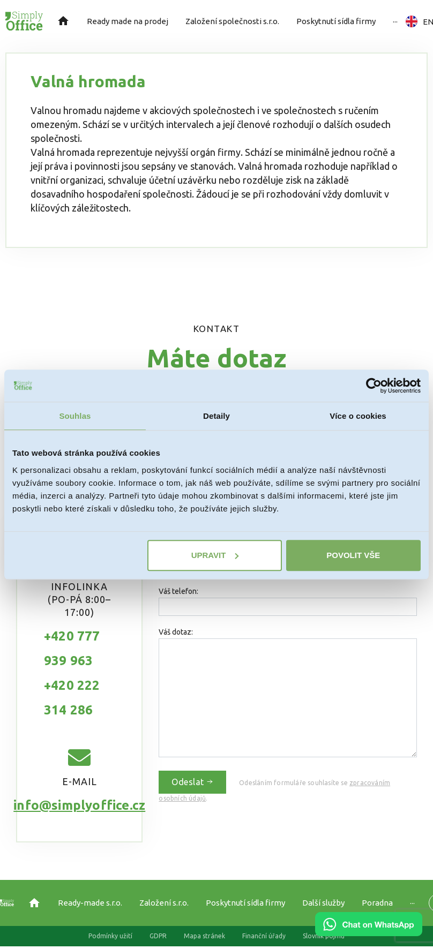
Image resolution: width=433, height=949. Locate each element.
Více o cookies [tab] (358, 415)
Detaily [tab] (216, 415)
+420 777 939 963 (72, 648)
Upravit (215, 555)
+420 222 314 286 (72, 697)
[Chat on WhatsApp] (368, 932)
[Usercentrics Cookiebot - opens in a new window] (374, 386)
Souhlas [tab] (75, 415)
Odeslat (192, 782)
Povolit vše (353, 555)
